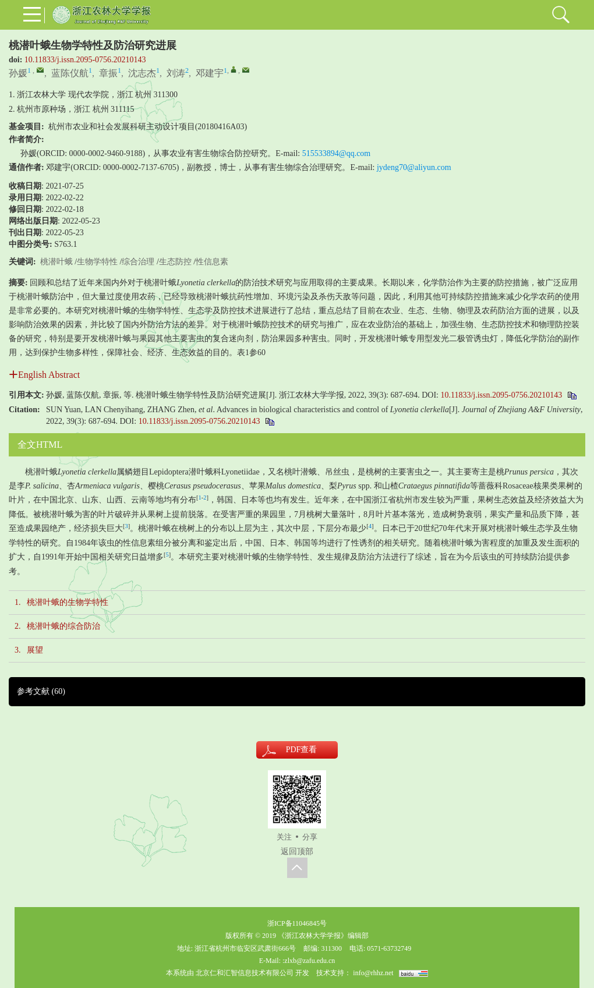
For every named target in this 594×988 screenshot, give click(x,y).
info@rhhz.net (373, 973)
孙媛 (18, 73)
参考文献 (41, 691)
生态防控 (175, 261)
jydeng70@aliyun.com (414, 167)
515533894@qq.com (336, 153)
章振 (108, 73)
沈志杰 (142, 73)
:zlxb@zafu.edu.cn (308, 961)
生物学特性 (97, 261)
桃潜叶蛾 (56, 261)
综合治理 (138, 261)
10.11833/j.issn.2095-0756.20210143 (85, 59)
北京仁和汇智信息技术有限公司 (245, 973)
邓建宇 (210, 73)
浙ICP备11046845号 (297, 923)
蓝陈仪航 (70, 73)
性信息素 (212, 261)
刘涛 (176, 73)
